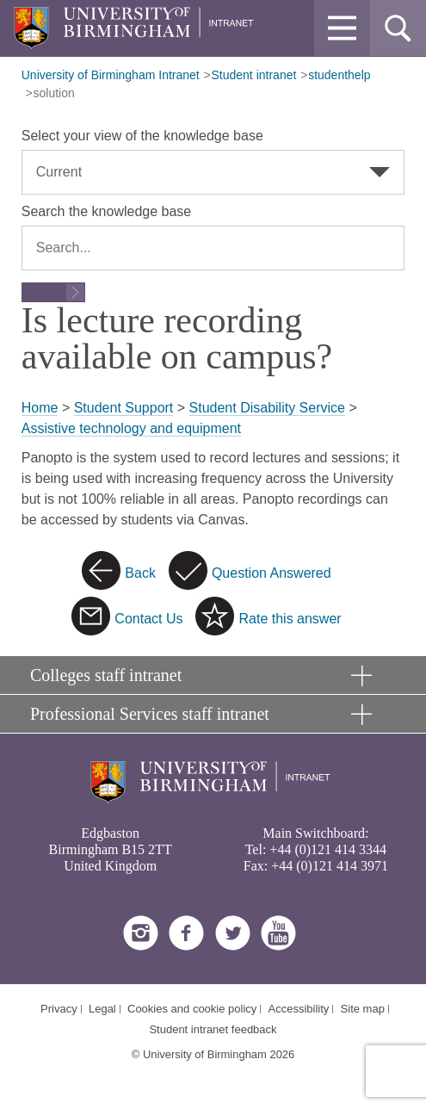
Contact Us (148, 618)
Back (140, 573)
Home (40, 407)
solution (54, 93)
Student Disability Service (267, 407)
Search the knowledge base (106, 211)
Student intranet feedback (212, 1029)
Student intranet (254, 75)
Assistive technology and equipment (131, 428)
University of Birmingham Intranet (111, 75)
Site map (363, 1008)
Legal (102, 1008)
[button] (342, 28)
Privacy (58, 1008)
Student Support (124, 407)
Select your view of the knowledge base (142, 135)
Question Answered (271, 573)
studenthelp (339, 75)
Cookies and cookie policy (191, 1008)
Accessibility (299, 1008)
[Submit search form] (53, 292)
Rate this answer (289, 618)
